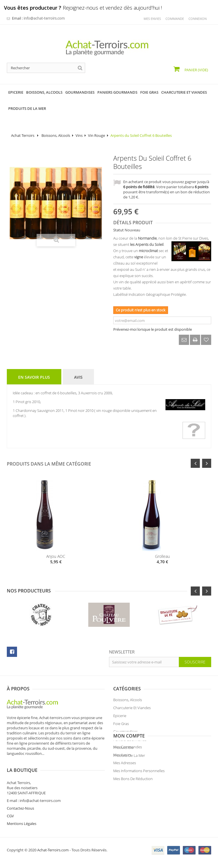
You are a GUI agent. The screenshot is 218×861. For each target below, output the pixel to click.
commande (174, 18)
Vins (79, 135)
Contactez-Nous (127, 806)
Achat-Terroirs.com (53, 847)
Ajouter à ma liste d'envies (206, 340)
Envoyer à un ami (184, 340)
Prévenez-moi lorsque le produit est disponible (152, 329)
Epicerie (119, 717)
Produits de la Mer (129, 757)
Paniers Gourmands (129, 741)
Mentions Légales (128, 821)
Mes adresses (18, 797)
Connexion (197, 18)
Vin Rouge (96, 135)
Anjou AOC (55, 556)
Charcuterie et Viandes (132, 709)
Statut (118, 229)
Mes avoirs (16, 789)
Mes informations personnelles (32, 805)
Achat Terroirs (22, 135)
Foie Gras (121, 725)
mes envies (152, 18)
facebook (12, 652)
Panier (196, 69)
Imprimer (195, 340)
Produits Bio (123, 749)
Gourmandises (125, 733)
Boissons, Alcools (55, 135)
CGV (116, 813)
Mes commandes (21, 781)
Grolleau (162, 556)
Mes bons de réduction (26, 813)
